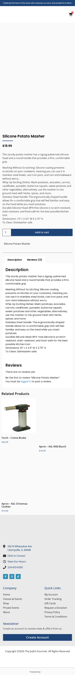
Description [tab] (15, 260)
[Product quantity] (6, 232)
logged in (26, 381)
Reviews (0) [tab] (34, 260)
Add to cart (42, 232)
